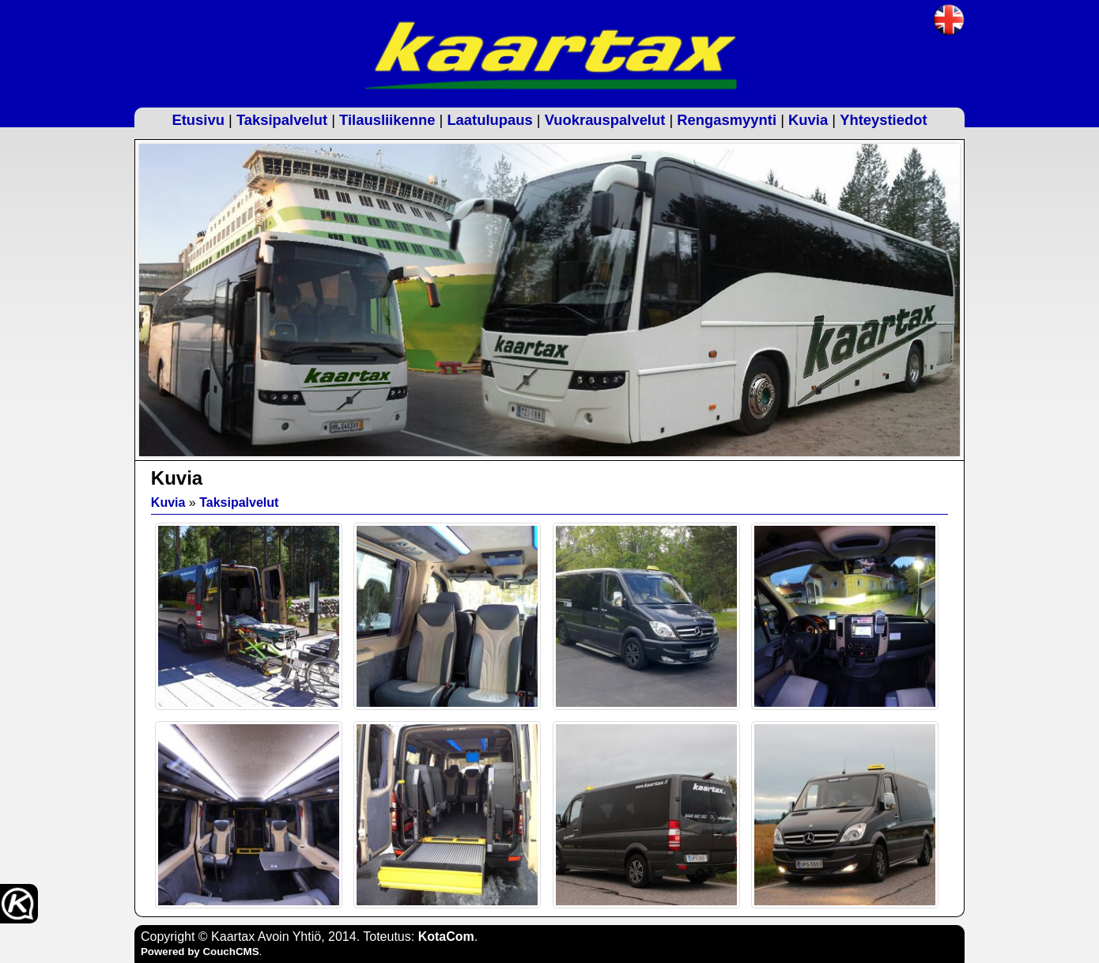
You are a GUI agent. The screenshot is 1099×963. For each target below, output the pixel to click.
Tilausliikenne (387, 119)
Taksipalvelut (281, 119)
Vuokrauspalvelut (605, 119)
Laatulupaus (489, 119)
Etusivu (198, 119)
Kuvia (808, 119)
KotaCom (446, 936)
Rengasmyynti (726, 119)
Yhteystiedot (883, 119)
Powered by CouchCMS (200, 951)
